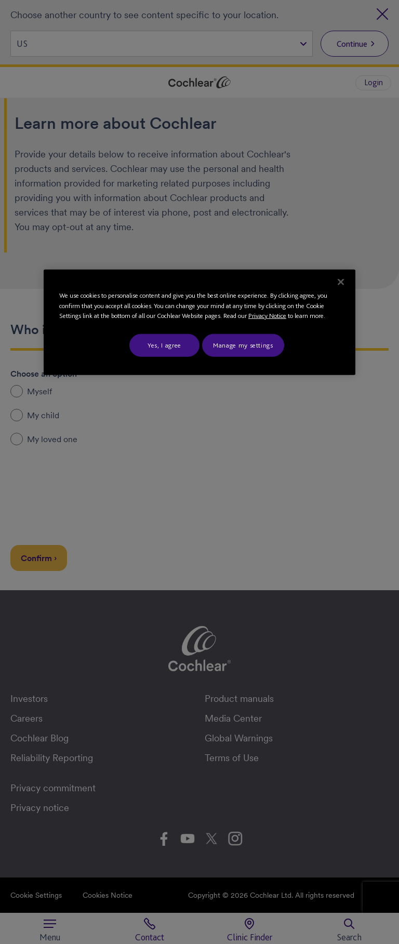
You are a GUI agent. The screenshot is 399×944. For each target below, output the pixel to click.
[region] (199, 322)
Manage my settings (243, 345)
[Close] (340, 282)
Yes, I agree (164, 345)
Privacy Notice (267, 316)
